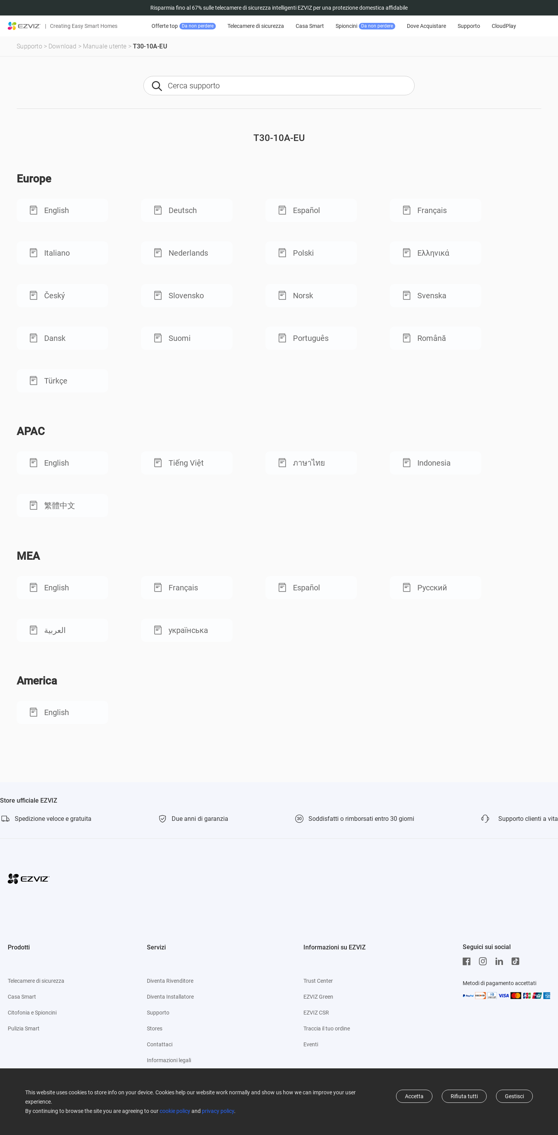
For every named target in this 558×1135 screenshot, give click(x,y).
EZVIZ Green (318, 997)
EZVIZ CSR (316, 1012)
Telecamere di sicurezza (255, 26)
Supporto (469, 26)
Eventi (310, 1044)
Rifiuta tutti (464, 1096)
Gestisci (514, 1096)
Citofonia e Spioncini (32, 1012)
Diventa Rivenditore (170, 981)
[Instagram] (485, 961)
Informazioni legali (169, 1060)
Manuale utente (105, 46)
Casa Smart (310, 26)
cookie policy (175, 1111)
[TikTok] (517, 961)
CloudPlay (504, 26)
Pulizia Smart (24, 1028)
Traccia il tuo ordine (326, 1028)
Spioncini (365, 26)
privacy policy (218, 1111)
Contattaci (159, 1044)
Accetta (414, 1096)
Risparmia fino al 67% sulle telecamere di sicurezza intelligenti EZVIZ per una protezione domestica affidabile (279, 8)
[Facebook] (468, 961)
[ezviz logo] (24, 26)
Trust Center (318, 981)
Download (62, 46)
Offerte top (184, 26)
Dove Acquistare (426, 26)
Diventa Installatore (170, 997)
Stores (154, 1028)
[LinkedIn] (501, 961)
